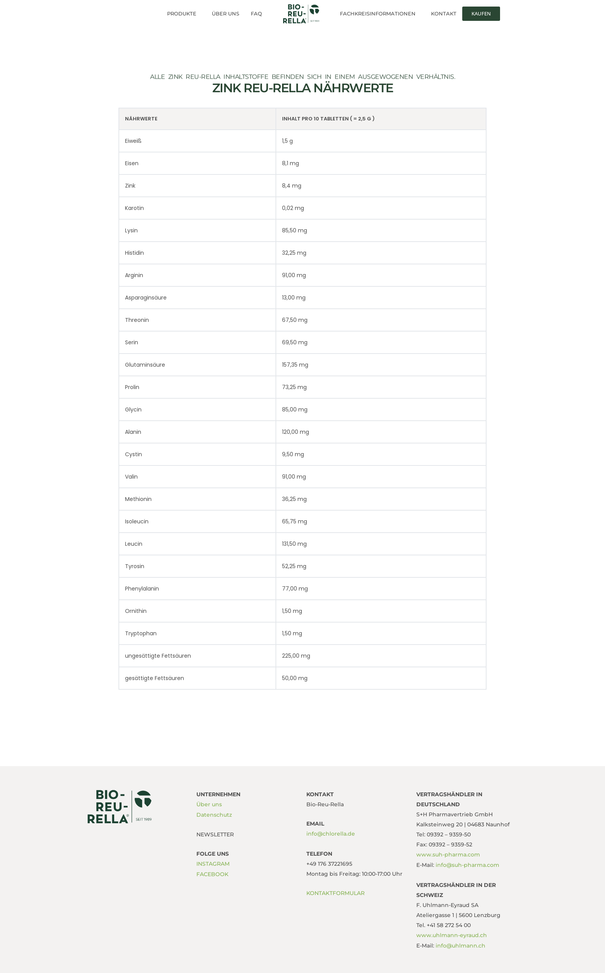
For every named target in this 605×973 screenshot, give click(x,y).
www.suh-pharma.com (448, 854)
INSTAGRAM (213, 863)
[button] (183, 13)
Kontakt (443, 13)
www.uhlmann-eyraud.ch (451, 934)
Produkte (181, 13)
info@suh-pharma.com (466, 864)
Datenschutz (214, 814)
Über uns (225, 13)
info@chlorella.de (330, 833)
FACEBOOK (212, 873)
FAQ (256, 13)
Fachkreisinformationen (378, 13)
